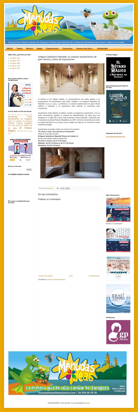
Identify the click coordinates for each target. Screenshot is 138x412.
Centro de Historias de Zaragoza (20, 121)
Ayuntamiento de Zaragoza (20, 119)
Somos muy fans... (84, 48)
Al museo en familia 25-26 (23, 114)
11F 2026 (11, 114)
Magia (39, 48)
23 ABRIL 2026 (15, 61)
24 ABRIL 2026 (15, 63)
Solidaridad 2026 (22, 131)
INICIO (10, 48)
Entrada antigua (94, 276)
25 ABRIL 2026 (15, 66)
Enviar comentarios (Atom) (56, 279)
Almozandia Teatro (20, 117)
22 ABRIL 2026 (15, 58)
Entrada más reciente (46, 276)
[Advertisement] (69, 259)
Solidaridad (102, 48)
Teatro (19, 48)
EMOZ (18, 125)
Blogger (87, 403)
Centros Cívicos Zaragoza (20, 123)
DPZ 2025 (11, 125)
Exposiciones (52, 48)
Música (29, 48)
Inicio (71, 276)
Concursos (67, 48)
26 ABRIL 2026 (15, 68)
